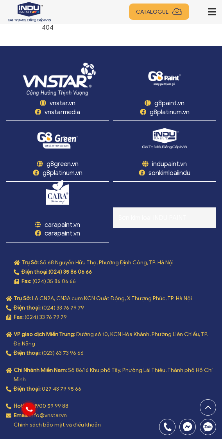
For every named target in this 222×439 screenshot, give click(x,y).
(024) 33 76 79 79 (63, 307)
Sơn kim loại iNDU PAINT (152, 218)
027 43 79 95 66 (61, 389)
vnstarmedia (62, 112)
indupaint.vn (169, 164)
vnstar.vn (61, 103)
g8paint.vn (169, 103)
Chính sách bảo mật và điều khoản (57, 424)
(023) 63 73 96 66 (63, 353)
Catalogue (152, 12)
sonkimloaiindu (169, 173)
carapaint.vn (62, 225)
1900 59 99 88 (51, 406)
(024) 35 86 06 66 (70, 272)
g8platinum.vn (170, 112)
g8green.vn (63, 164)
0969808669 (208, 427)
